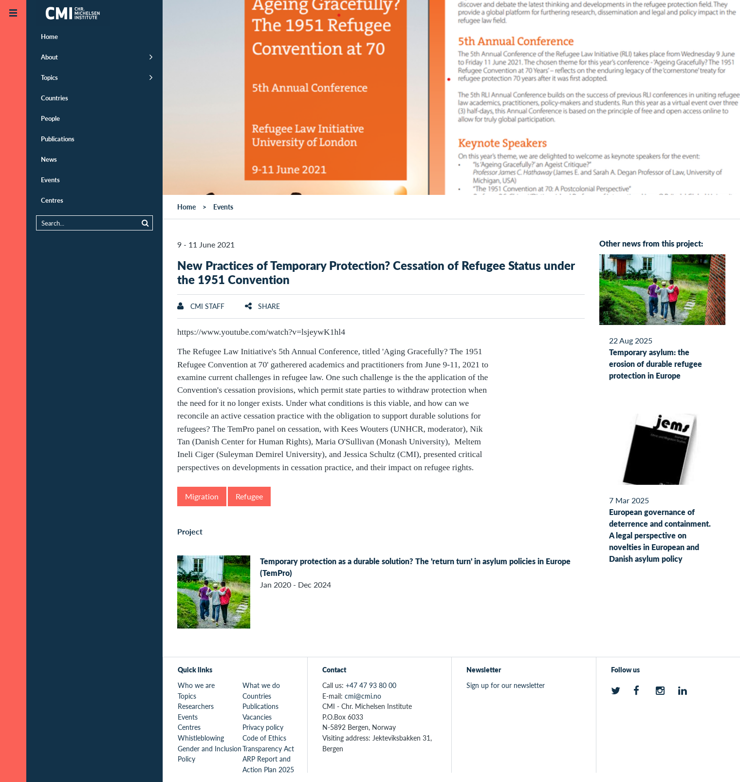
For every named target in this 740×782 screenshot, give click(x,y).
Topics (49, 77)
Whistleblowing (201, 738)
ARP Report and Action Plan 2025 (268, 764)
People (50, 118)
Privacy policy (262, 727)
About (49, 56)
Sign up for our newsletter (505, 685)
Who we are (196, 685)
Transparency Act (268, 748)
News (49, 159)
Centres (52, 200)
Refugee (249, 496)
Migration (202, 496)
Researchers (196, 706)
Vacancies (257, 717)
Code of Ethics (264, 738)
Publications (57, 138)
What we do (261, 685)
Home (49, 36)
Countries (54, 97)
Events (50, 179)
